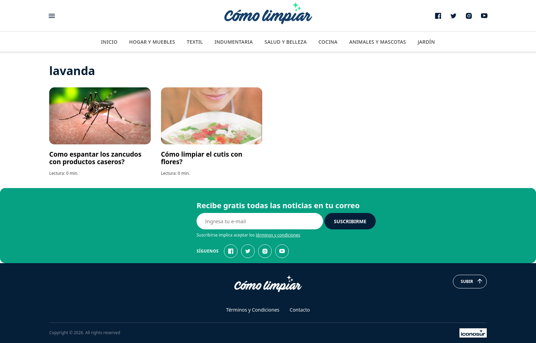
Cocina (327, 42)
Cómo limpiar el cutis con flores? (201, 158)
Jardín (426, 42)
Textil (195, 42)
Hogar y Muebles (152, 42)
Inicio (109, 42)
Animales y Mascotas (377, 42)
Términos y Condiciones (253, 309)
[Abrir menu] (51, 16)
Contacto (300, 309)
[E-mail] (260, 221)
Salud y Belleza (286, 42)
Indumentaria (234, 42)
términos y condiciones (278, 235)
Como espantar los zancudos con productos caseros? (95, 158)
